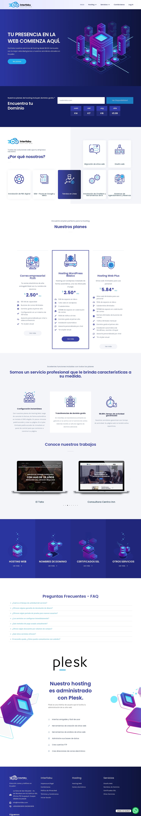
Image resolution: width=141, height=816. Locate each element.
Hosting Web (77, 783)
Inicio (82, 5)
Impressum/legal (47, 783)
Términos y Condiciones (50, 794)
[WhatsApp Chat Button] (135, 810)
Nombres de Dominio (111, 787)
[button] (11, 479)
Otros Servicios (109, 794)
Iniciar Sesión (46, 798)
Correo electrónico (79, 787)
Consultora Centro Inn (101, 502)
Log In (131, 5)
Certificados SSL (110, 790)
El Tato (40, 502)
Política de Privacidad (49, 790)
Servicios (105, 5)
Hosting (92, 5)
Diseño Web (108, 783)
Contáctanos (119, 5)
